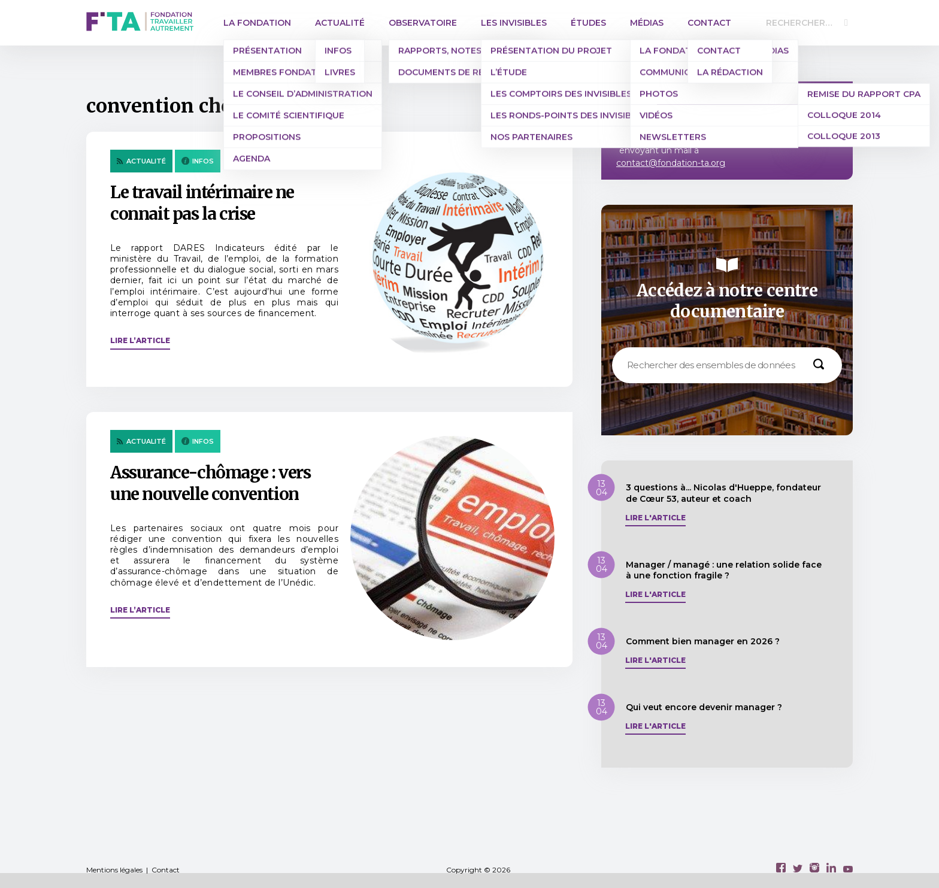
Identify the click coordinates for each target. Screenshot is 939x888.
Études (588, 22)
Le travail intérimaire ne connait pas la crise (202, 203)
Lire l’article (140, 340)
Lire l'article (655, 518)
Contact (709, 22)
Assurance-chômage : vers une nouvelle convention (210, 483)
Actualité (340, 22)
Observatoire (423, 22)
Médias (647, 22)
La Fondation (257, 22)
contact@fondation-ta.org (670, 162)
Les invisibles (514, 22)
